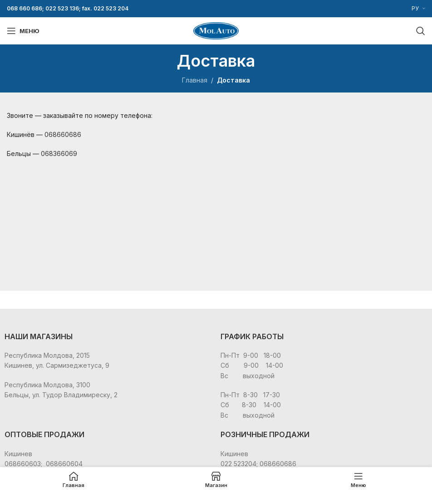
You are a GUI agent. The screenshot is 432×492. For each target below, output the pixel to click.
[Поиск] (421, 31)
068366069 (59, 153)
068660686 (62, 134)
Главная (194, 80)
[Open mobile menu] (23, 31)
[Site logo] (216, 30)
